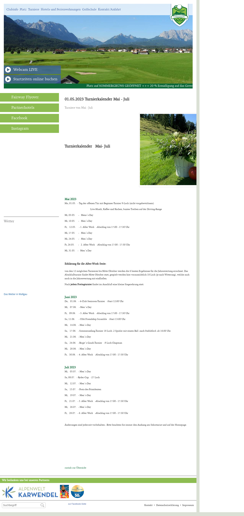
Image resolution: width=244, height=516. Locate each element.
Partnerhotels (19, 107)
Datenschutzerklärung (167, 505)
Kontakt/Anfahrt (109, 9)
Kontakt (148, 505)
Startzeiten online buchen (31, 79)
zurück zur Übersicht (75, 468)
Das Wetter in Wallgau (15, 294)
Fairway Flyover (21, 97)
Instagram (16, 128)
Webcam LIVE (21, 70)
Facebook (15, 118)
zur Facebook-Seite (77, 504)
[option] (98, 44)
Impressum (188, 505)
